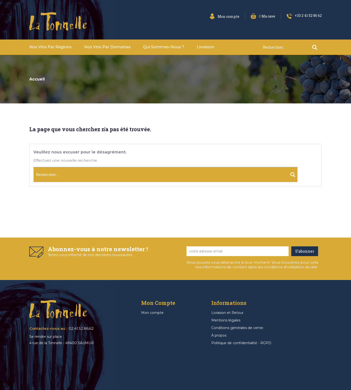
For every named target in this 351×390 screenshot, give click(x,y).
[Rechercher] (292, 47)
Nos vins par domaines (107, 47)
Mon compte (152, 312)
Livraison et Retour (227, 312)
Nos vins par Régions (50, 47)
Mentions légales (225, 320)
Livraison (205, 47)
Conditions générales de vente (237, 328)
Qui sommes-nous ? (163, 47)
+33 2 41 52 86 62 (308, 15)
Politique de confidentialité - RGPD (241, 343)
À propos (218, 335)
